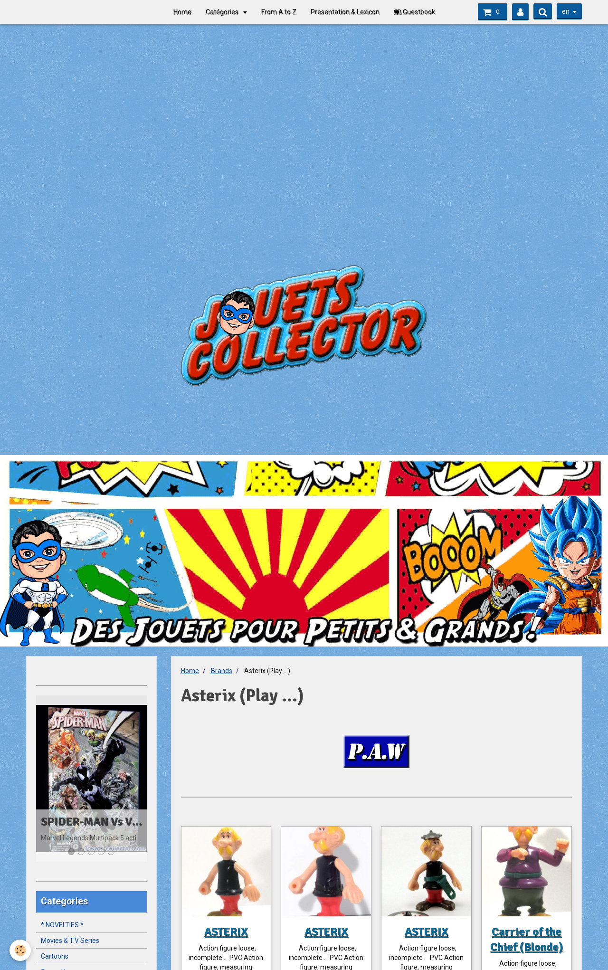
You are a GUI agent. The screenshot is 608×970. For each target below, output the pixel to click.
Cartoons (54, 956)
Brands (221, 671)
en (566, 11)
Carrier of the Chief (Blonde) (526, 939)
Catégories (223, 12)
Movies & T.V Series (70, 940)
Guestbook (414, 12)
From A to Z (278, 12)
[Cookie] (20, 950)
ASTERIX (226, 931)
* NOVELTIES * (62, 925)
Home (182, 12)
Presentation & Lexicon (345, 12)
